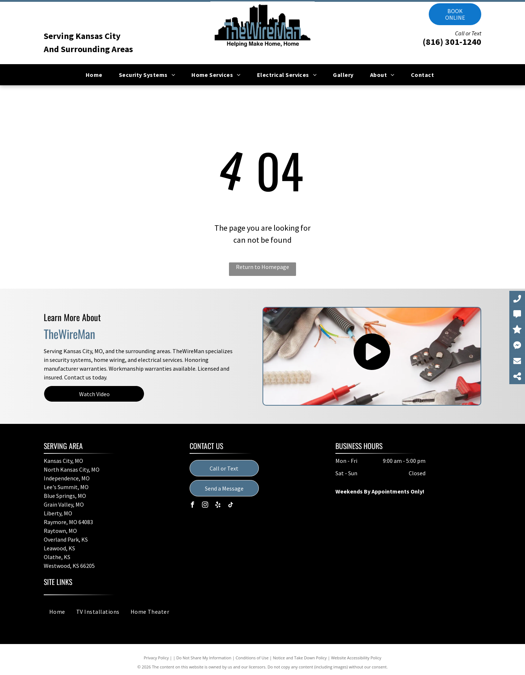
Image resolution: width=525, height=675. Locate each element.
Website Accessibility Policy (356, 657)
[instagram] (205, 505)
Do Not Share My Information (204, 657)
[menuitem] (96, 74)
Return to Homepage (262, 266)
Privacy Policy (156, 657)
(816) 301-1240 (452, 41)
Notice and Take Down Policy (300, 657)
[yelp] (218, 505)
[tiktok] (231, 505)
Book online (455, 14)
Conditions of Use (252, 657)
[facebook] (192, 505)
